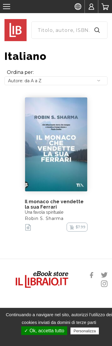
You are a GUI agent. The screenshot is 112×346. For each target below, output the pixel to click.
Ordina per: (20, 72)
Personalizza (84, 331)
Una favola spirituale (44, 212)
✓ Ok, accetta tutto (44, 330)
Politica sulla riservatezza (59, 339)
